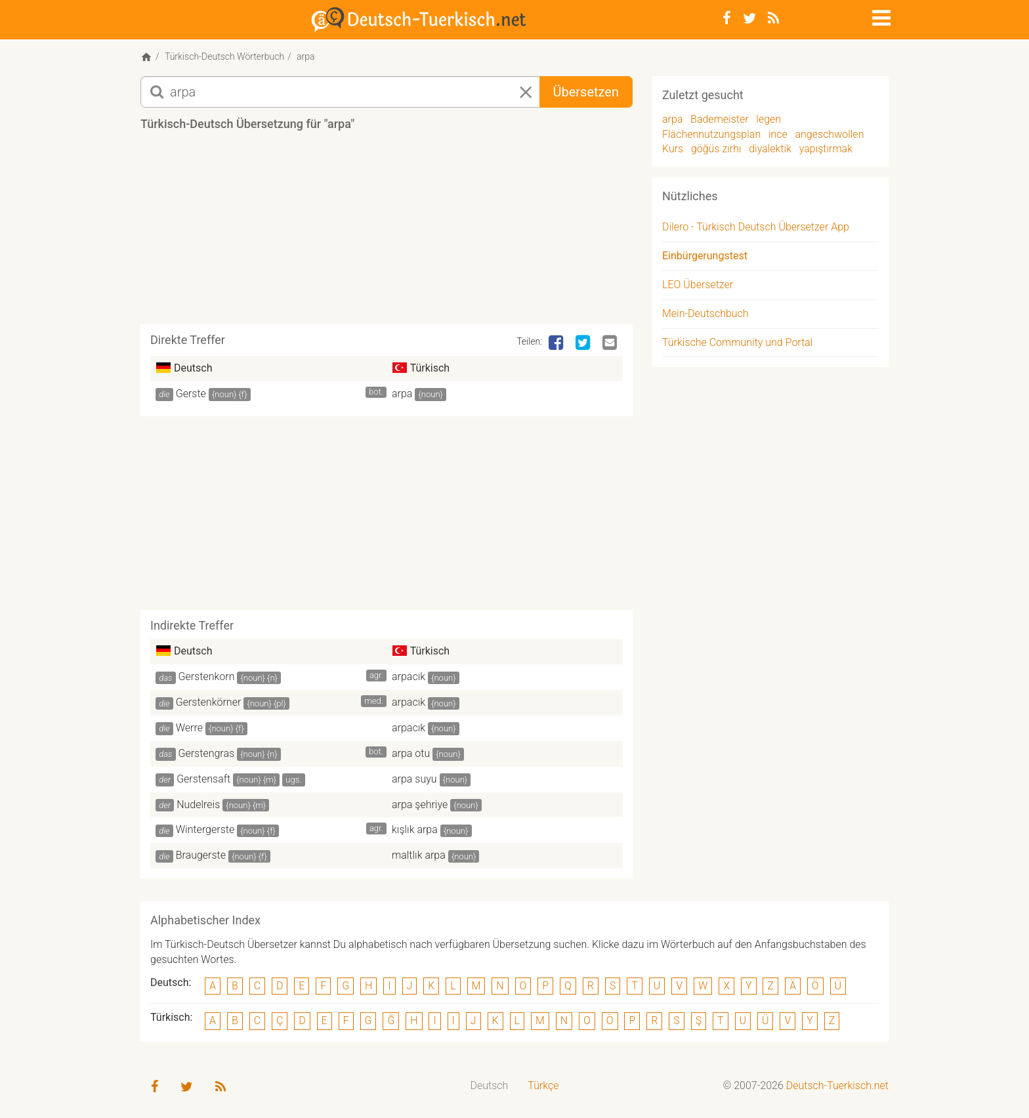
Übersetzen (586, 92)
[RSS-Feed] (773, 18)
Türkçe (543, 1085)
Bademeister (719, 119)
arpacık (408, 676)
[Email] (611, 343)
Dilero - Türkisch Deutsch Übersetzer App (755, 227)
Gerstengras (206, 753)
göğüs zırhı (716, 148)
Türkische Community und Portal (737, 342)
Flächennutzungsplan (711, 134)
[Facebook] (727, 18)
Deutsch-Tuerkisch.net (837, 1085)
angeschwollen (829, 134)
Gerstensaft (203, 779)
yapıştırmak (825, 148)
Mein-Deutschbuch (705, 313)
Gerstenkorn (206, 676)
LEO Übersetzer (697, 284)
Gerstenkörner (209, 702)
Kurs (672, 148)
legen (768, 119)
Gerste (191, 393)
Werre (189, 727)
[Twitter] (749, 18)
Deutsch (490, 1085)
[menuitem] (489, 1086)
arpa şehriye (420, 804)
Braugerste (201, 855)
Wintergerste (205, 829)
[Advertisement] (386, 232)
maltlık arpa (419, 855)
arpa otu (411, 753)
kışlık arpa (415, 829)
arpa (402, 393)
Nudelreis (198, 804)
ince (778, 134)
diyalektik (770, 148)
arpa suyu (414, 779)
